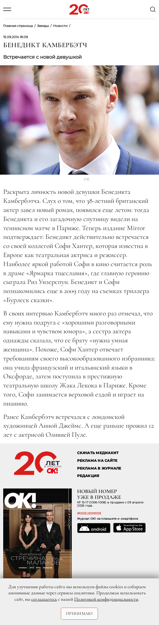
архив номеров (89, 512)
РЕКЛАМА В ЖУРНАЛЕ (99, 468)
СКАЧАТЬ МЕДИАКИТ (97, 453)
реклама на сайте (97, 461)
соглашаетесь (44, 599)
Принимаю (79, 613)
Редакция (88, 476)
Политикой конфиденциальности (106, 599)
